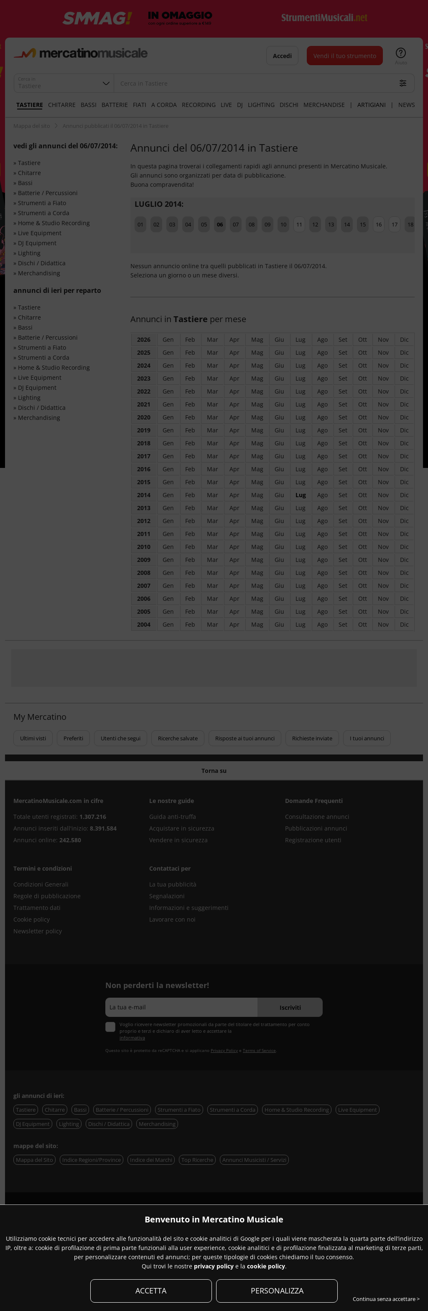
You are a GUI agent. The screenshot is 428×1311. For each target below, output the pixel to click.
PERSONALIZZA (277, 1291)
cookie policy (266, 1266)
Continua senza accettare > (386, 1299)
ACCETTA (150, 1291)
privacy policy (214, 1266)
